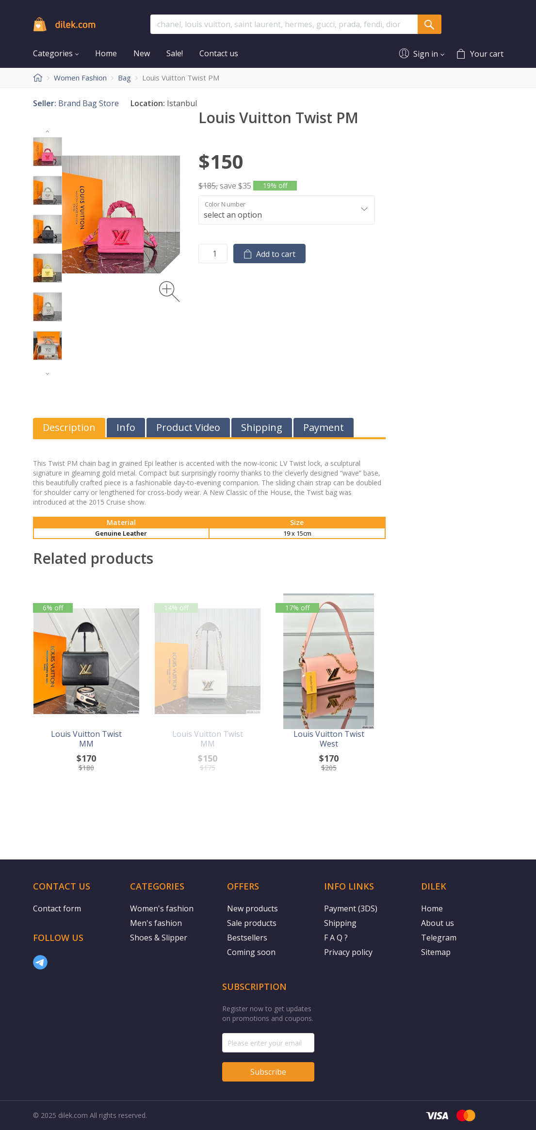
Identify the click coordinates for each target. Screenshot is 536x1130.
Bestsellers (247, 937)
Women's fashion (162, 908)
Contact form (57, 908)
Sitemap (436, 952)
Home (432, 908)
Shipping (261, 427)
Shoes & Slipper (158, 937)
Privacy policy (348, 952)
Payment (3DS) (350, 908)
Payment (323, 427)
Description (69, 427)
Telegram (438, 937)
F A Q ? (336, 937)
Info (125, 427)
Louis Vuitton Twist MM (86, 739)
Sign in (425, 53)
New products (252, 908)
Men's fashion (156, 923)
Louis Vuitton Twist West (328, 739)
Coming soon (251, 952)
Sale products (251, 923)
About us (437, 923)
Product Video (188, 427)
